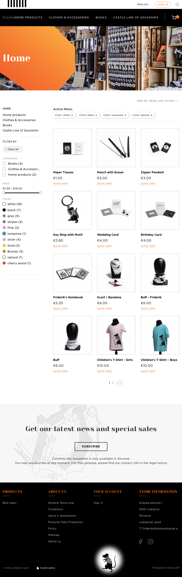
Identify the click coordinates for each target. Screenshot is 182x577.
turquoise (16, 233)
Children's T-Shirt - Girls (115, 360)
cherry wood (19, 263)
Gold (13, 245)
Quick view (60, 183)
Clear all (11, 149)
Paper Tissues (63, 172)
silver (14, 239)
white (14, 204)
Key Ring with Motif (67, 234)
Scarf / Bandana (109, 297)
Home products (28, 17)
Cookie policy (47, 567)
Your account (108, 492)
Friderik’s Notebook (68, 297)
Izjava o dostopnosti (62, 515)
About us (54, 541)
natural (14, 257)
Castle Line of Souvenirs (135, 17)
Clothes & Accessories (69, 17)
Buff (56, 360)
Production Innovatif (165, 567)
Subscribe (91, 446)
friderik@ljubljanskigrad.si (160, 528)
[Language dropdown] (144, 4)
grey (13, 216)
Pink (13, 227)
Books (101, 17)
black (14, 210)
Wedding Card (108, 234)
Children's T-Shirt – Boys (159, 360)
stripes (15, 222)
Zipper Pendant (152, 172)
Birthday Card (151, 234)
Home (7, 108)
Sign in (163, 4)
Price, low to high (163, 100)
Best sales (9, 502)
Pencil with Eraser (110, 172)
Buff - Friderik (151, 297)
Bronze (15, 251)
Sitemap (53, 534)
